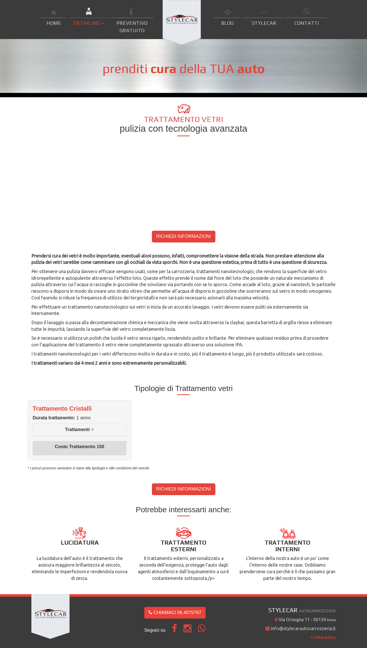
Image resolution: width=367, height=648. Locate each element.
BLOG (227, 23)
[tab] (79, 430)
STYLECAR (264, 23)
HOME (53, 23)
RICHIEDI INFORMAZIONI (183, 236)
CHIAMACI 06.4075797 (175, 612)
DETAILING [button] (89, 23)
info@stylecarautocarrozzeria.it (300, 628)
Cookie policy (323, 637)
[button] (79, 429)
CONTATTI (306, 23)
